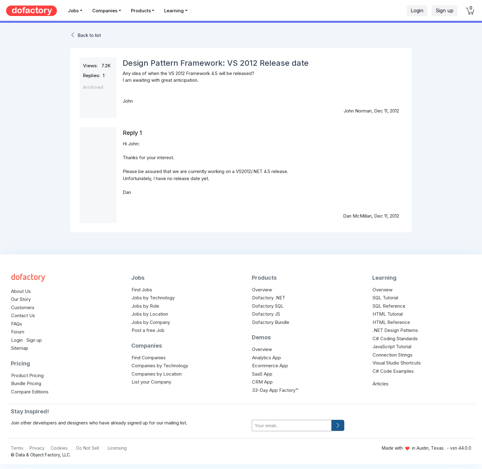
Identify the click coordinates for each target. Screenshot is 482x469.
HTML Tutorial (388, 314)
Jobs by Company (151, 322)
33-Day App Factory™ (275, 390)
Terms (17, 448)
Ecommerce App (270, 365)
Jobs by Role (145, 306)
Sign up (444, 10)
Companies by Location (157, 374)
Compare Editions (30, 392)
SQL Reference (389, 306)
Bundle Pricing (26, 383)
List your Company (151, 382)
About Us (21, 291)
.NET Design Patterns (395, 330)
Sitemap (19, 348)
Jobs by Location (150, 314)
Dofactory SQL (268, 306)
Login (417, 10)
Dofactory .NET (268, 298)
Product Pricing (27, 375)
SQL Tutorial (385, 298)
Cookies (59, 448)
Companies (104, 11)
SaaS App (262, 374)
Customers (22, 307)
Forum (17, 332)
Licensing (117, 448)
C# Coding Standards (395, 338)
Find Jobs (142, 290)
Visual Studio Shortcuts (397, 363)
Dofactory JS (266, 314)
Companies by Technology (160, 365)
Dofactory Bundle (270, 322)
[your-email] (292, 425)
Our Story (21, 299)
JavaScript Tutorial (392, 346)
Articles (381, 384)
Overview (262, 290)
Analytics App (266, 358)
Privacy (37, 448)
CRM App (262, 382)
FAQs (16, 324)
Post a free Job (148, 330)
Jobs (73, 11)
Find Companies (149, 358)
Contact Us (23, 315)
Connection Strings (393, 355)
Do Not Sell (87, 448)
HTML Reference (391, 322)
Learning (174, 11)
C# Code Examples (393, 371)
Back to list (89, 35)
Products (141, 11)
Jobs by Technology (153, 298)
